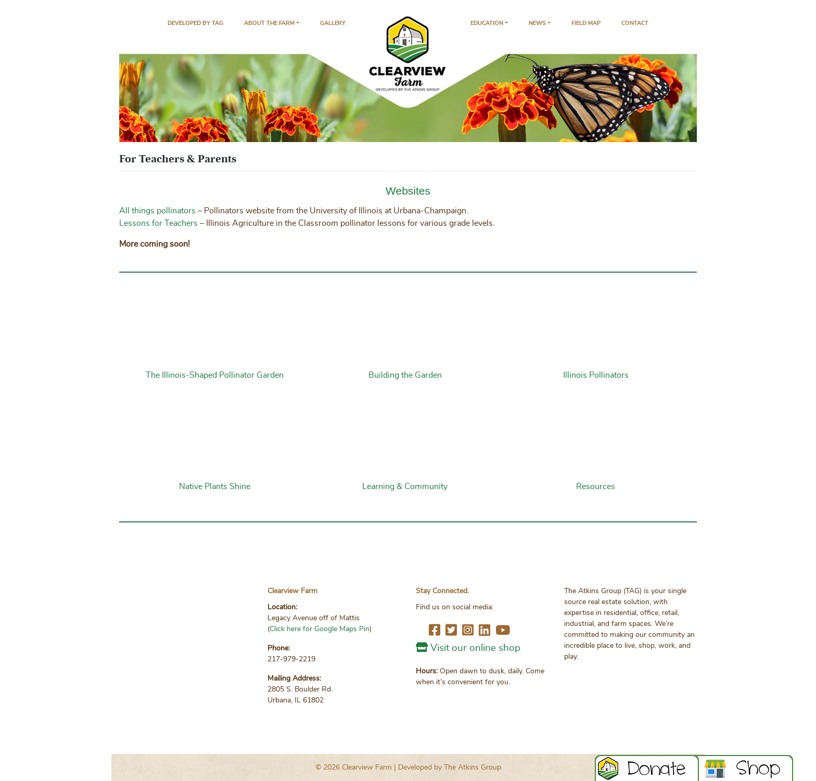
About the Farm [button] (269, 23)
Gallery (333, 23)
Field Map (586, 23)
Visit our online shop (475, 648)
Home (408, 63)
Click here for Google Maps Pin (319, 629)
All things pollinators (157, 211)
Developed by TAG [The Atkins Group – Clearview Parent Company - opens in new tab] (195, 23)
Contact (634, 23)
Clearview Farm (367, 767)
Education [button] (486, 23)
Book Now (746, 768)
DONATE (647, 768)
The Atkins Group (472, 767)
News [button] (537, 23)
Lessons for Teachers (158, 223)
